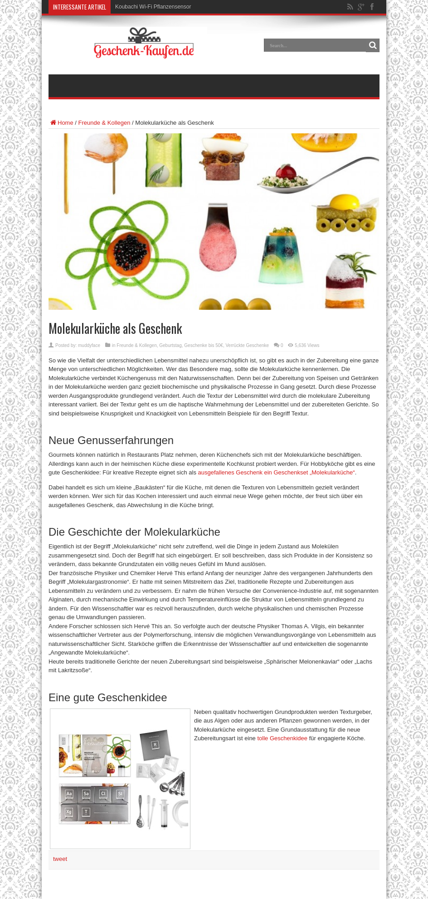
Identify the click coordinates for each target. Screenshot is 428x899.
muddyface (89, 345)
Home (61, 122)
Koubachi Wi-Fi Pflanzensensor (153, 7)
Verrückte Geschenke (247, 345)
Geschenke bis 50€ (203, 345)
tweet (60, 858)
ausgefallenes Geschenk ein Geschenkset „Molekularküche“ (276, 472)
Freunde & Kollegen (104, 122)
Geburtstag (170, 345)
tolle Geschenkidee (282, 738)
